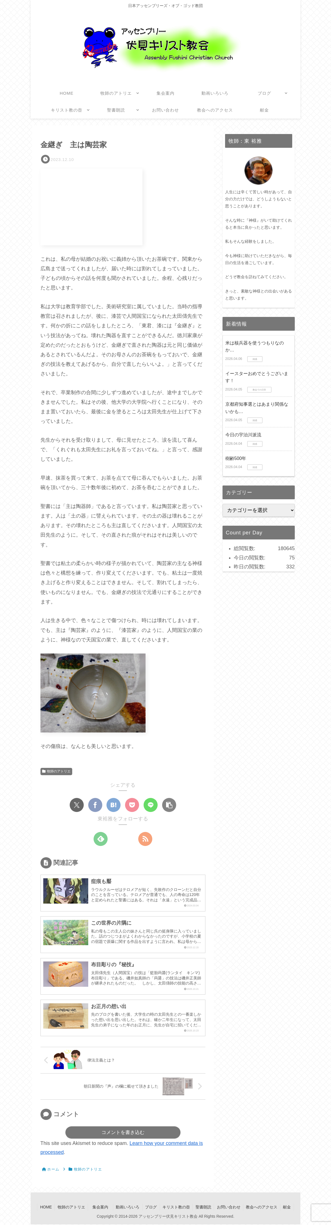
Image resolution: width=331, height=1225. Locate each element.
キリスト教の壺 (176, 1207)
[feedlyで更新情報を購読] (101, 839)
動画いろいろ (127, 1207)
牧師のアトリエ (56, 771)
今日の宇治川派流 (243, 434)
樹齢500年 (235, 458)
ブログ (151, 1207)
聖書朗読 (204, 1207)
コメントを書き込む (122, 1133)
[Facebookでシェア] (95, 805)
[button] (169, 805)
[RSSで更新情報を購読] (145, 839)
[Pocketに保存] (132, 805)
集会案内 (102, 1207)
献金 (289, 1207)
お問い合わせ (229, 1207)
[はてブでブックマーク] (113, 805)
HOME (45, 1207)
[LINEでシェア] (151, 805)
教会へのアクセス (263, 1207)
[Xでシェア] (77, 805)
